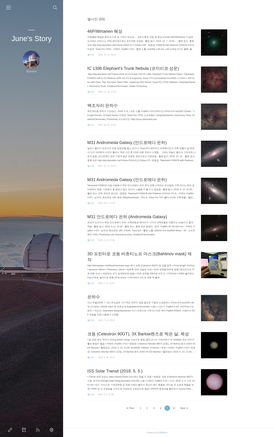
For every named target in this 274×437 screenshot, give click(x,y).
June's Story (31, 38)
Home (38, 429)
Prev (142, 408)
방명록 (24, 429)
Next (195, 408)
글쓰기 (11, 429)
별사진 (102, 54)
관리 (52, 429)
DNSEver (174, 432)
